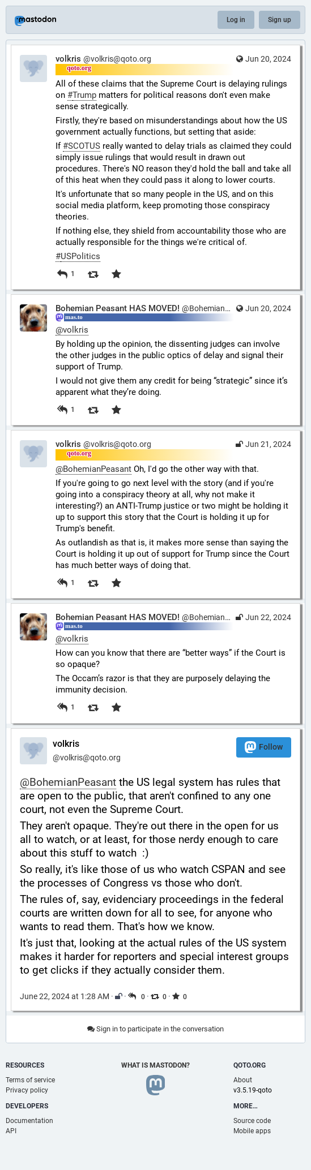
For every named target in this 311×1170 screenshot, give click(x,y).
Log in (236, 20)
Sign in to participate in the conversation (155, 1029)
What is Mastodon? (155, 1065)
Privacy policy (27, 1090)
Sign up (279, 20)
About (242, 1080)
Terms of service (30, 1080)
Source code (252, 1121)
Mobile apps (252, 1131)
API (11, 1131)
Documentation (29, 1121)
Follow (264, 747)
